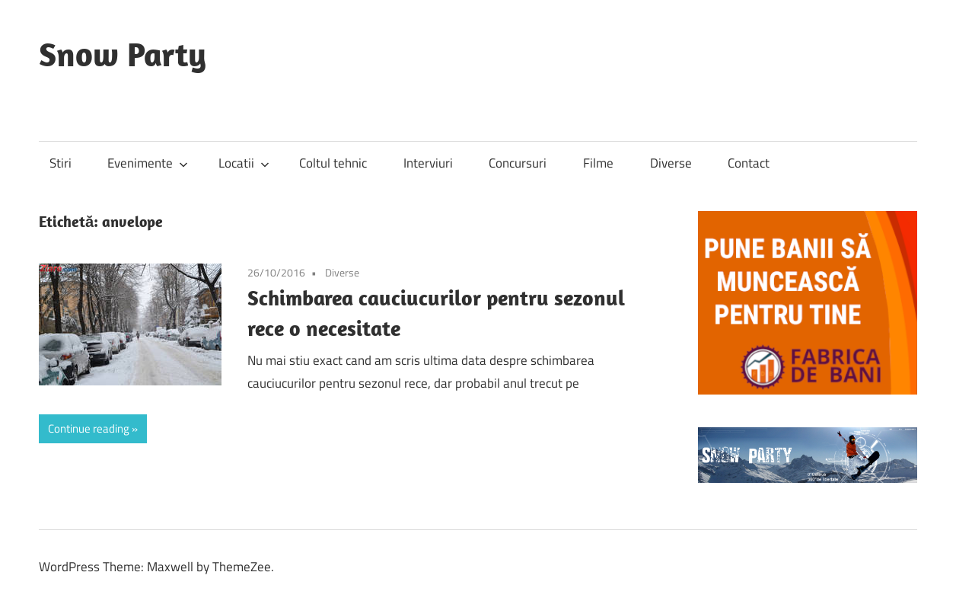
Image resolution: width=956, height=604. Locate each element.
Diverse (671, 163)
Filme (598, 163)
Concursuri (518, 163)
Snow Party (122, 54)
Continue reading (88, 428)
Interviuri (428, 163)
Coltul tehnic (333, 163)
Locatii (243, 163)
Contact (749, 163)
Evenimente (147, 163)
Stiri (60, 163)
